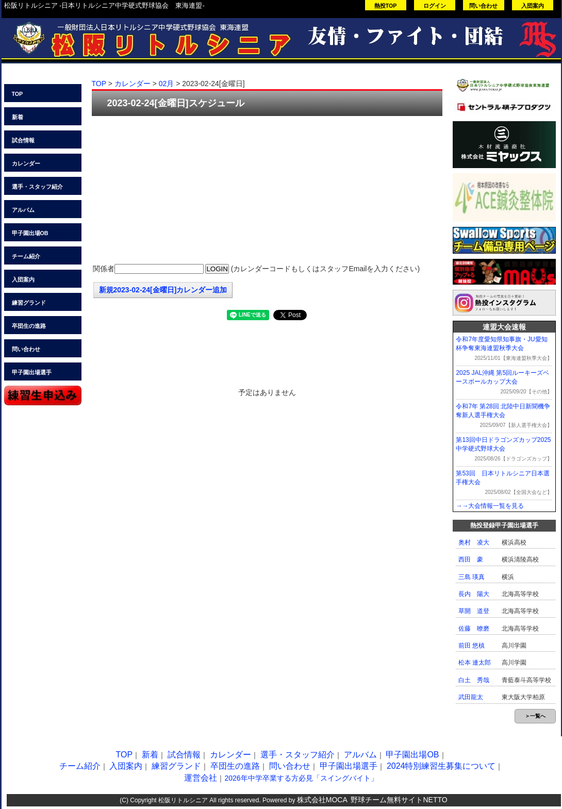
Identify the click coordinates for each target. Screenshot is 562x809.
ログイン (434, 6)
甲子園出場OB (30, 233)
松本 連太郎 (474, 662)
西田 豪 (470, 559)
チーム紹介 (26, 256)
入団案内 (532, 6)
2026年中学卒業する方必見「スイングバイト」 (300, 778)
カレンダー (26, 163)
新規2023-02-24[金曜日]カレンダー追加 (163, 290)
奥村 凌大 (473, 542)
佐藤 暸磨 (473, 628)
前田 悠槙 (471, 645)
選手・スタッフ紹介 (37, 187)
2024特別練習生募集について (441, 766)
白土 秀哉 (473, 680)
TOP (17, 94)
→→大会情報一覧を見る (490, 505)
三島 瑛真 (471, 577)
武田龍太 (470, 697)
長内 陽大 (473, 594)
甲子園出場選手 (32, 372)
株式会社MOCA (322, 800)
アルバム (23, 210)
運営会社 (200, 777)
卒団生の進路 (29, 326)
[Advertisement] (267, 191)
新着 (17, 117)
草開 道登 (473, 611)
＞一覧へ (535, 716)
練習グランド (29, 303)
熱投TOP (385, 6)
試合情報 (23, 140)
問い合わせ (483, 6)
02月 (166, 83)
